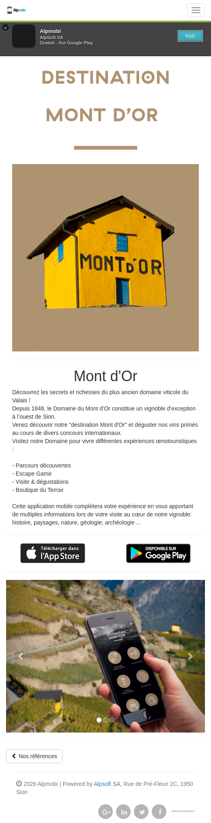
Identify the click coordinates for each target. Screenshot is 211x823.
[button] (21, 656)
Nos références (34, 756)
